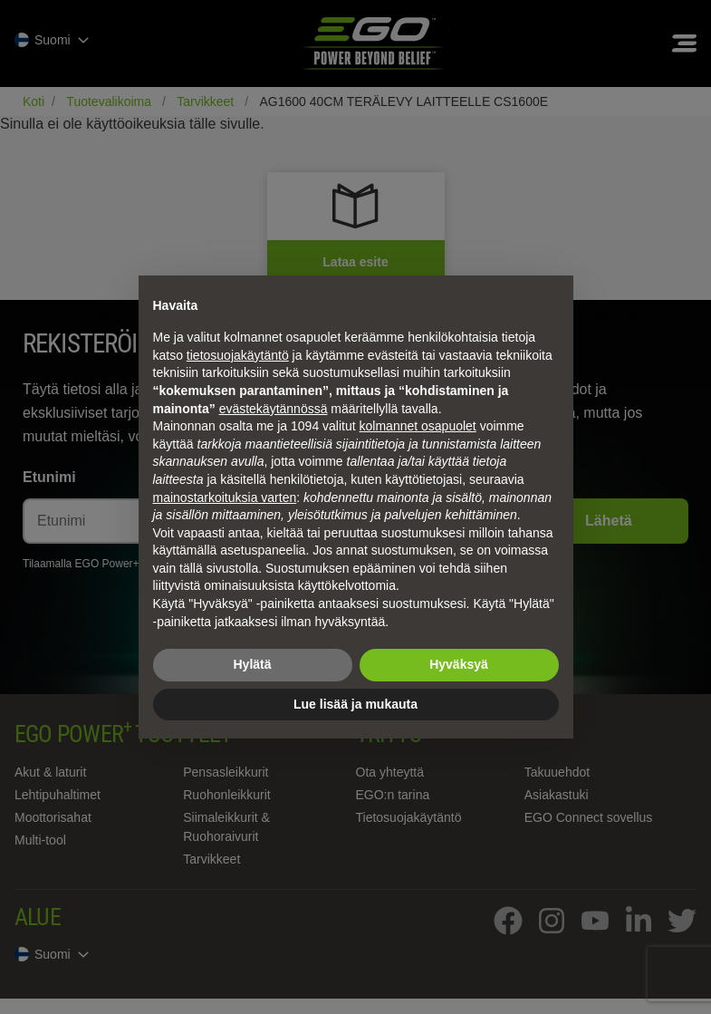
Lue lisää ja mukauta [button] (355, 704)
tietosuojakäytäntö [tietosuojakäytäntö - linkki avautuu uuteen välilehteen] (238, 355)
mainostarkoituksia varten (225, 497)
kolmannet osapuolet (418, 426)
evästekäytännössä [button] (273, 408)
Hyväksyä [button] (458, 664)
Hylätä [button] (252, 664)
